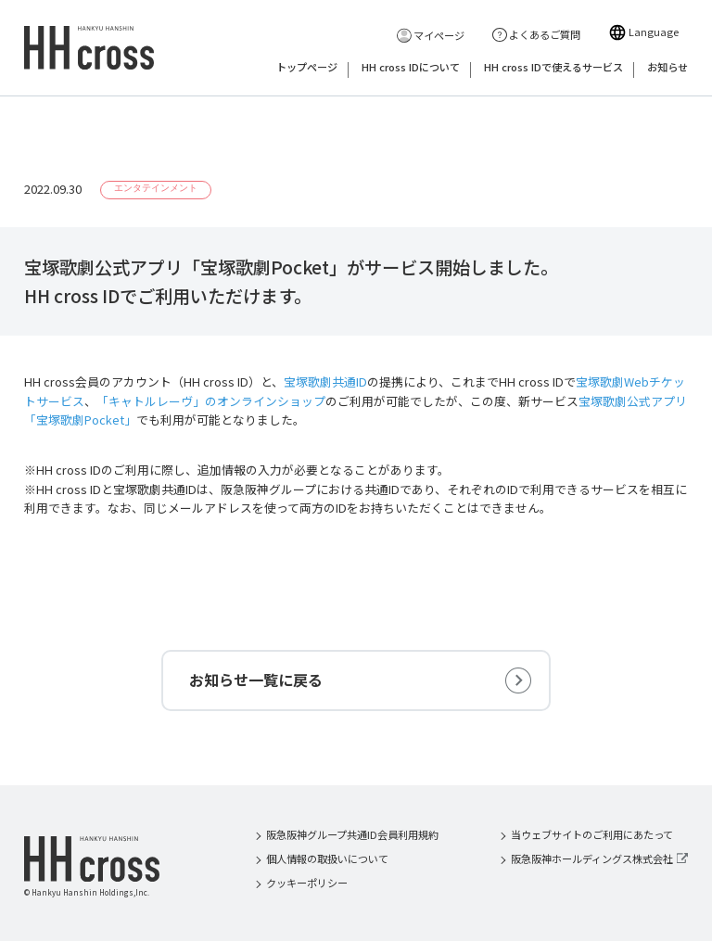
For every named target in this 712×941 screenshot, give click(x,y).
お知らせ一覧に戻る (256, 679)
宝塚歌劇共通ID (325, 381)
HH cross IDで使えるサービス (553, 68)
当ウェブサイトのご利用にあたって (592, 834)
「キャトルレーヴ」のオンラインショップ (210, 401)
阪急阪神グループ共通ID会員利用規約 (352, 834)
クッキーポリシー (307, 882)
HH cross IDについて (411, 68)
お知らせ (667, 68)
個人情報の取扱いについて (327, 858)
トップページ (306, 68)
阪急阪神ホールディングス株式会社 (592, 858)
